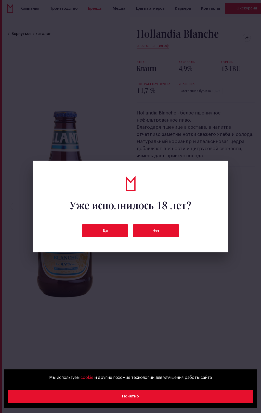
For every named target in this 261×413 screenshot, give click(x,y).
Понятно (130, 396)
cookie (87, 378)
